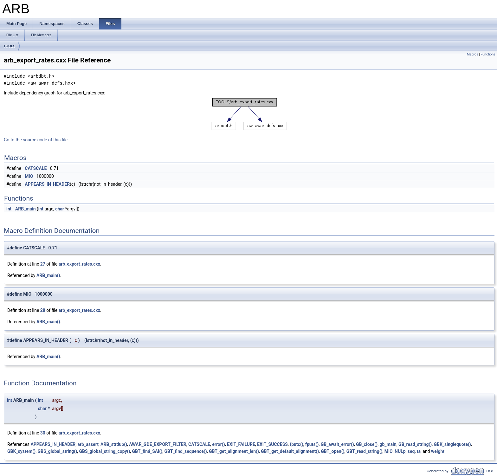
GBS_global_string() (57, 451)
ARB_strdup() (113, 444)
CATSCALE (36, 168)
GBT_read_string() (364, 451)
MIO (29, 176)
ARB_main (25, 208)
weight (437, 451)
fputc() (296, 444)
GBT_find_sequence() (185, 451)
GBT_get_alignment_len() (234, 451)
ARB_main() (48, 275)
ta (419, 451)
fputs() (312, 444)
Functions (488, 54)
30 (42, 432)
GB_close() (367, 444)
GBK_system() (21, 451)
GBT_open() (332, 451)
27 (42, 264)
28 (42, 310)
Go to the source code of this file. (36, 139)
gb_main (387, 444)
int (8, 208)
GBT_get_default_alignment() (290, 451)
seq (411, 451)
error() (218, 444)
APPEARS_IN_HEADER (47, 184)
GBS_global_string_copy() (104, 451)
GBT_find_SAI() (147, 451)
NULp (400, 451)
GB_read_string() (415, 444)
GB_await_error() (337, 444)
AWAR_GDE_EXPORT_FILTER (157, 444)
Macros (472, 54)
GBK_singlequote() (452, 444)
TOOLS (9, 46)
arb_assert (88, 444)
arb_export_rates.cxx (79, 264)
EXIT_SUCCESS (272, 444)
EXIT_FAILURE (241, 444)
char (59, 208)
